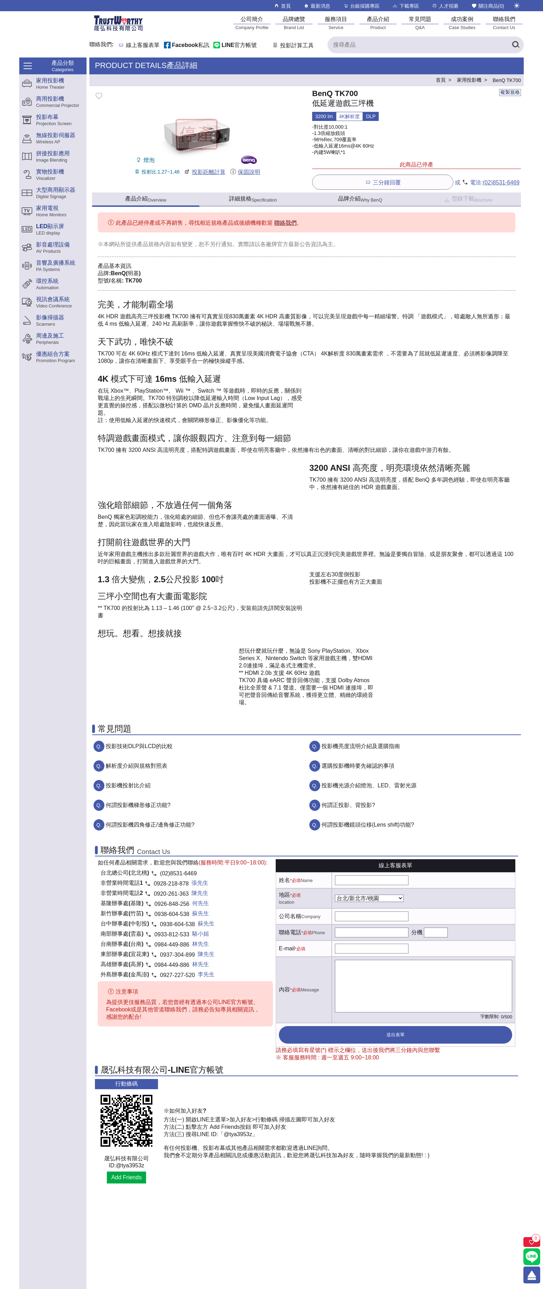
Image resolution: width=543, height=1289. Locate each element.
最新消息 (316, 6)
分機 (416, 932)
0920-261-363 (171, 894)
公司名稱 (290, 916)
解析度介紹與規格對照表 (136, 766)
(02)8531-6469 (501, 182)
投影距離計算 (204, 172)
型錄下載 (468, 200)
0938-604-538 (172, 914)
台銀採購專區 (361, 6)
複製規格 (510, 92)
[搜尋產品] (426, 44)
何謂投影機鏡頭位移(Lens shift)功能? (368, 825)
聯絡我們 (285, 223)
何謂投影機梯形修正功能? (138, 805)
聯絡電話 (290, 932)
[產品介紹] (378, 23)
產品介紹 (145, 199)
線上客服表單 (143, 45)
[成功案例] (462, 23)
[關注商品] (531, 1242)
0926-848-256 (172, 904)
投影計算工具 (293, 45)
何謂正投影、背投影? (348, 805)
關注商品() (487, 6)
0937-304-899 (177, 955)
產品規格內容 (154, 244)
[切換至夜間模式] (517, 5)
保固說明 (245, 172)
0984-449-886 (172, 945)
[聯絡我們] (504, 23)
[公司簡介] (252, 23)
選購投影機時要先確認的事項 (358, 766)
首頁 (282, 6)
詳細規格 (253, 199)
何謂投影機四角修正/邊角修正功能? (150, 825)
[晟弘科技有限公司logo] (118, 30)
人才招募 (445, 6)
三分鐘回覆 (383, 182)
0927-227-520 (177, 975)
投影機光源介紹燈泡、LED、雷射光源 (369, 785)
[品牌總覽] (294, 23)
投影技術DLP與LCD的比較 (139, 746)
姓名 (284, 880)
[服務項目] (336, 23)
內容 (284, 989)
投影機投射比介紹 (128, 785)
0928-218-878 (171, 884)
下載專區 (405, 6)
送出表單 (395, 1034)
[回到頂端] (531, 1275)
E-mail (287, 948)
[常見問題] (420, 23)
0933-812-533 (172, 934)
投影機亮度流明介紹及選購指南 (361, 746)
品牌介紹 (360, 199)
